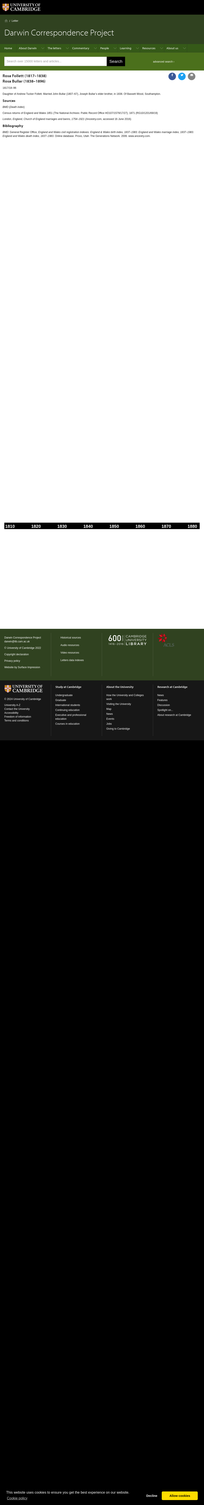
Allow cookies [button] (179, 1495)
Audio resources (70, 645)
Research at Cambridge (172, 687)
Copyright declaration (16, 654)
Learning (125, 48)
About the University (119, 687)
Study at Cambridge (68, 687)
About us (172, 48)
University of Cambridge (21, 647)
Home (6, 21)
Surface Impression (29, 667)
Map (108, 708)
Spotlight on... (165, 710)
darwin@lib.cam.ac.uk (17, 641)
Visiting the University (118, 704)
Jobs (109, 723)
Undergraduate (64, 695)
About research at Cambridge (174, 715)
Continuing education (67, 710)
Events (110, 718)
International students (67, 705)
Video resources (70, 652)
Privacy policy (12, 660)
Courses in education (67, 723)
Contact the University (17, 708)
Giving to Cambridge (118, 728)
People (104, 48)
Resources (148, 48)
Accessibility (11, 712)
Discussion (163, 705)
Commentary (80, 48)
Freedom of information (17, 716)
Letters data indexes (72, 660)
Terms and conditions (16, 720)
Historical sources (71, 637)
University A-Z (12, 705)
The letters (54, 48)
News (109, 713)
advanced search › (163, 61)
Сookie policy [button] (17, 1498)
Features (162, 700)
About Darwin (28, 48)
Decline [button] (151, 1495)
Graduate (60, 700)
